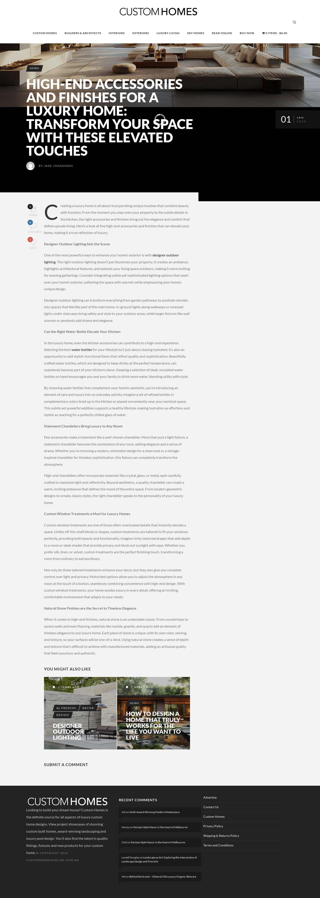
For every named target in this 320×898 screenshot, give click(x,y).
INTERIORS (117, 33)
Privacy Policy (213, 826)
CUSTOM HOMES (45, 33)
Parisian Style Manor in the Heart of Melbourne (160, 827)
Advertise (210, 797)
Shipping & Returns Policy (221, 836)
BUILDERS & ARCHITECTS (83, 33)
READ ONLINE (222, 33)
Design (63, 714)
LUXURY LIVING (168, 33)
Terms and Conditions (218, 845)
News (34, 68)
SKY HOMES (195, 33)
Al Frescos (66, 707)
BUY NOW (247, 33)
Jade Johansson (58, 166)
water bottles (82, 350)
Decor (88, 707)
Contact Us (211, 807)
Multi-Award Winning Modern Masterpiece (154, 812)
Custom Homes (214, 816)
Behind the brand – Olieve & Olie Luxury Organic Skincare (162, 876)
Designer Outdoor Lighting (69, 731)
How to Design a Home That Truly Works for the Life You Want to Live (153, 725)
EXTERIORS (140, 33)
